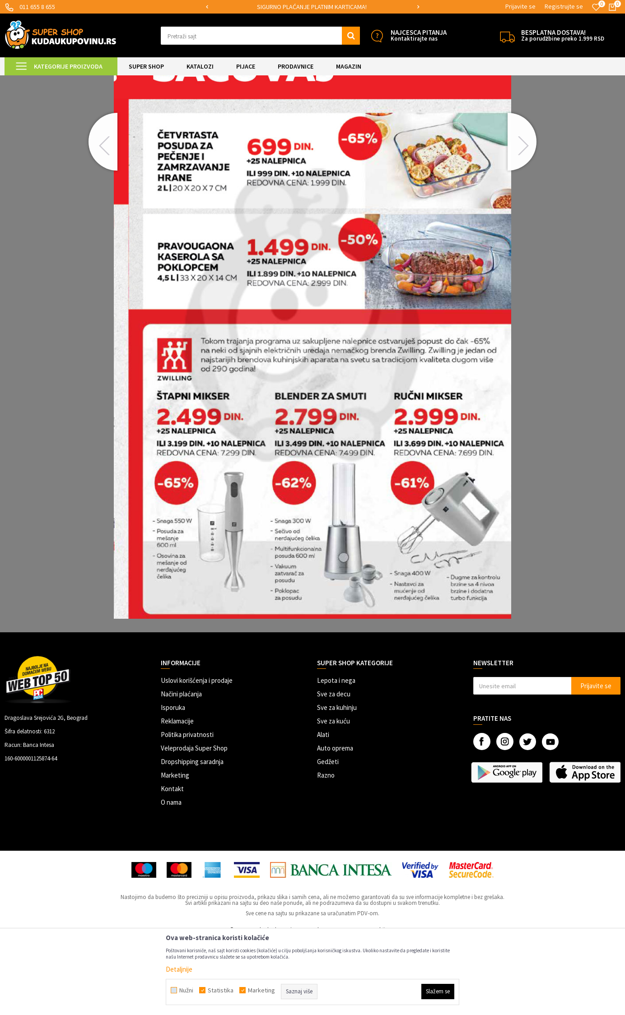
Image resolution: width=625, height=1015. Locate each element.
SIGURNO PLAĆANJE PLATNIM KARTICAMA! (312, 7)
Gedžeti (328, 837)
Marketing (175, 850)
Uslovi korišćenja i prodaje (197, 755)
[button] (260, 36)
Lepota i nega (336, 755)
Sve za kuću (333, 796)
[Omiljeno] (596, 7)
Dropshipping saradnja (192, 837)
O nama (171, 877)
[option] (312, 7)
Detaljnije (179, 969)
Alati (323, 809)
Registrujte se (564, 6)
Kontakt (172, 864)
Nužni (186, 990)
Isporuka (173, 782)
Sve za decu (333, 769)
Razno (326, 850)
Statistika (220, 990)
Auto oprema (335, 823)
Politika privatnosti (187, 809)
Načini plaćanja (181, 769)
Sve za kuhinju (337, 782)
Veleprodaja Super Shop (194, 823)
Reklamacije (177, 796)
